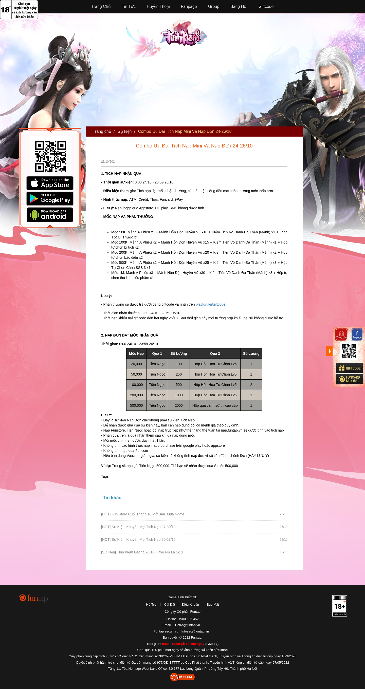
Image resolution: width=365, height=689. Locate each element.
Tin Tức (129, 6)
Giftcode (266, 6)
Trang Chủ (101, 6)
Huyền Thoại (158, 6)
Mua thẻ (349, 379)
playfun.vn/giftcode (210, 304)
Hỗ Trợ (151, 604)
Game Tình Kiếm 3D (182, 597)
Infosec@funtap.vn (195, 631)
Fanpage (189, 6)
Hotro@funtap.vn (187, 625)
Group (213, 6)
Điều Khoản (190, 604)
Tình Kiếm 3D (185, 32)
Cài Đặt (169, 604)
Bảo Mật (213, 604)
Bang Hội (238, 6)
